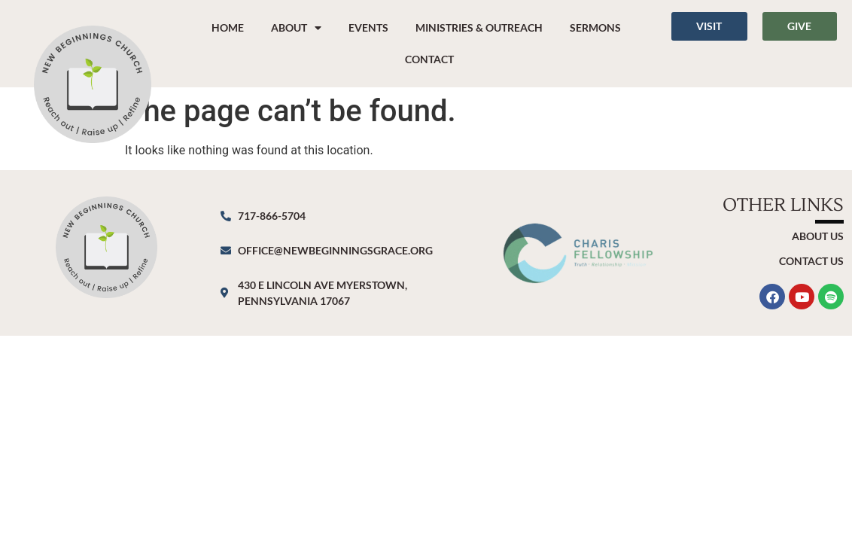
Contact (429, 59)
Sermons (595, 27)
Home (227, 27)
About (296, 28)
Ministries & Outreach (479, 27)
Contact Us (811, 260)
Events (368, 27)
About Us (818, 236)
